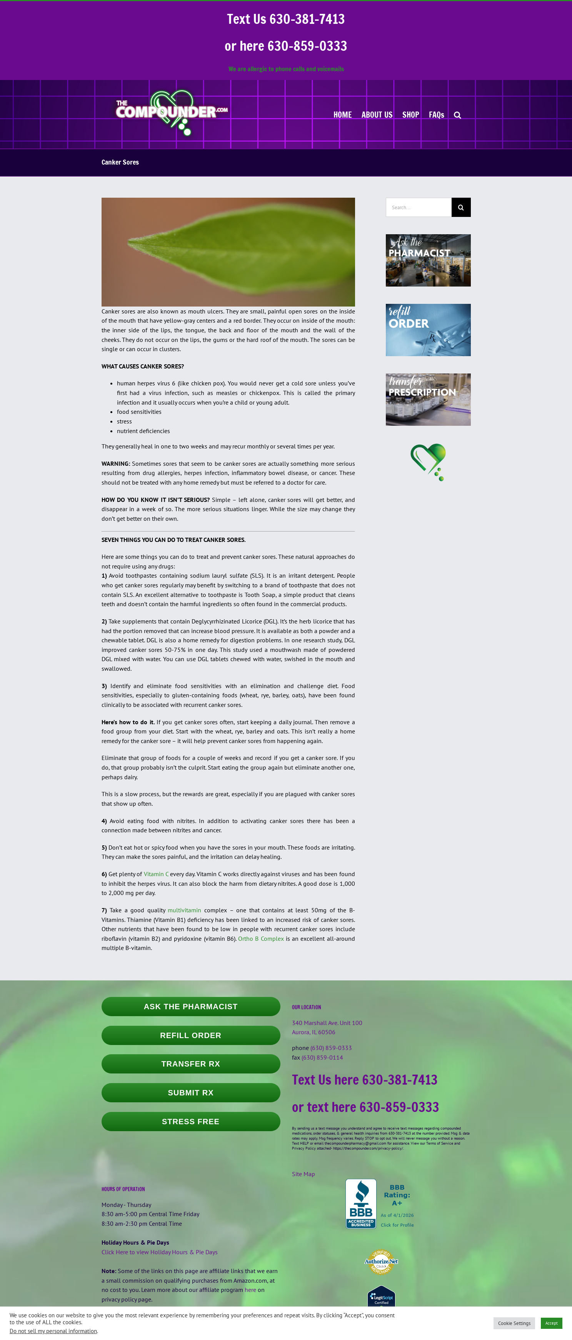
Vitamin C (156, 874)
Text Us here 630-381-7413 (365, 1079)
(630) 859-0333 (331, 1048)
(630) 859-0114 (322, 1057)
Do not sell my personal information (53, 1331)
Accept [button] (551, 1323)
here (250, 1289)
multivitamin (184, 910)
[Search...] (419, 207)
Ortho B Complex (261, 938)
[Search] (461, 207)
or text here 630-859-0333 (365, 1107)
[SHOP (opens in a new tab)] (410, 114)
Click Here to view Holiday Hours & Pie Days (160, 1252)
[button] (457, 114)
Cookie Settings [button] (514, 1323)
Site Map (303, 1174)
